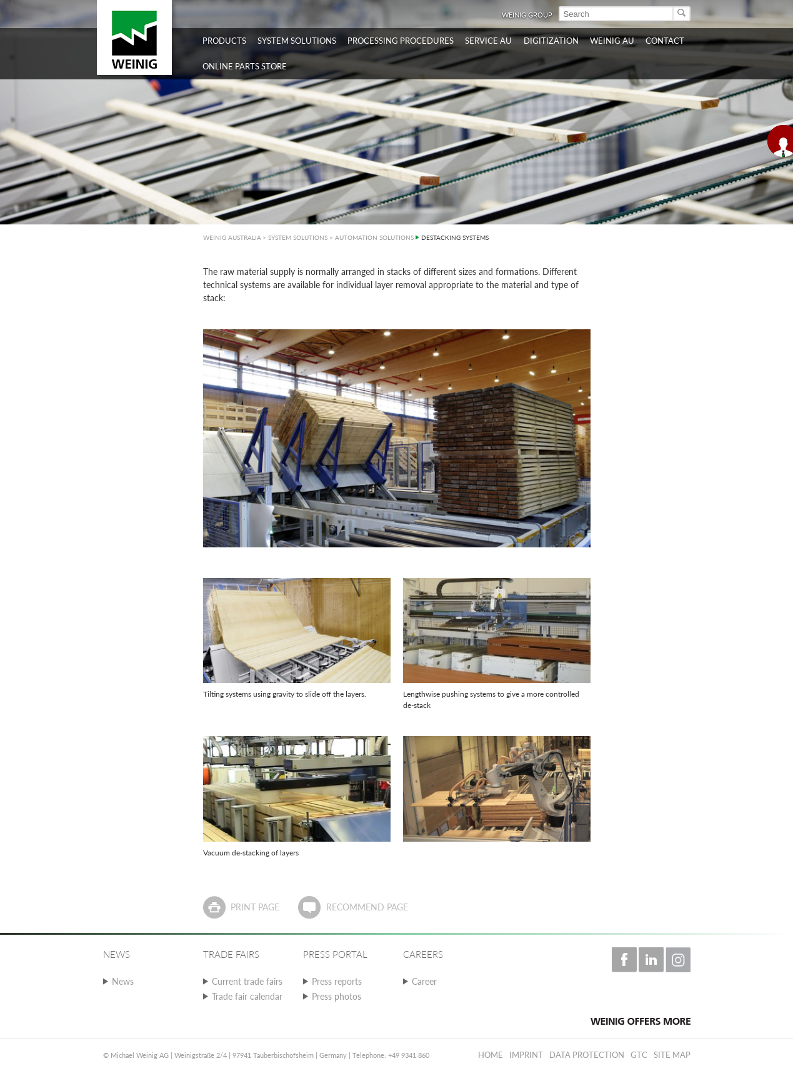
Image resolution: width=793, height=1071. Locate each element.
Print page (255, 907)
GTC (639, 1055)
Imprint (526, 1055)
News (123, 981)
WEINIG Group (527, 15)
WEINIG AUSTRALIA (232, 237)
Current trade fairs (247, 981)
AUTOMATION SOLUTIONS (374, 237)
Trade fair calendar (247, 996)
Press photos (336, 996)
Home (490, 1055)
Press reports (337, 981)
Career (424, 981)
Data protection (586, 1055)
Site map (672, 1055)
